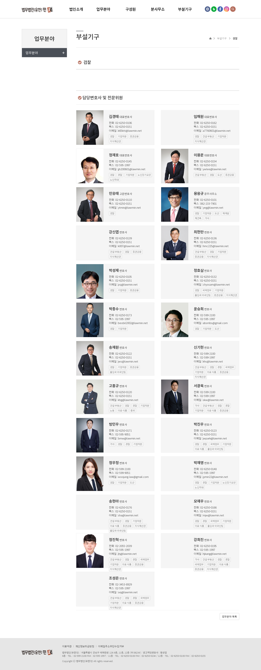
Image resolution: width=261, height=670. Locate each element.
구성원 (130, 9)
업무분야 (103, 9)
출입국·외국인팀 (203, 295)
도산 (220, 175)
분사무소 (158, 9)
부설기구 (185, 9)
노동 (112, 410)
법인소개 (76, 9)
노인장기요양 (144, 175)
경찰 (120, 175)
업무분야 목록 (229, 616)
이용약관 (67, 646)
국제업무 (207, 290)
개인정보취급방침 (84, 646)
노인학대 (114, 179)
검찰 (112, 136)
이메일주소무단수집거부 (111, 646)
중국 (132, 410)
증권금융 (134, 136)
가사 (207, 218)
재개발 (226, 213)
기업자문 (122, 136)
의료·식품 (211, 372)
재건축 (198, 218)
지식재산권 (115, 141)
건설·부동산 (208, 136)
